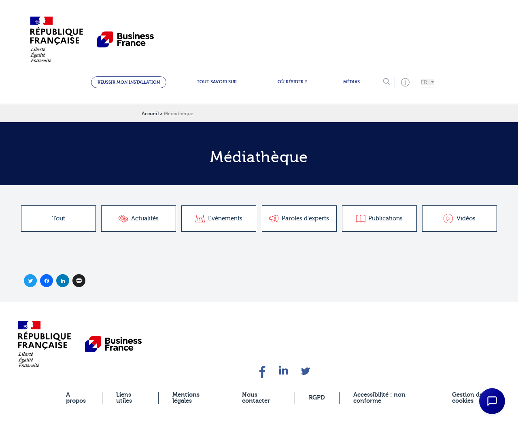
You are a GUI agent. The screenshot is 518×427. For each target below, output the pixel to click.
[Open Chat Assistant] (492, 401)
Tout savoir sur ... (219, 82)
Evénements (218, 218)
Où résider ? (292, 82)
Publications (379, 218)
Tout (58, 218)
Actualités (139, 218)
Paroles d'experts (299, 218)
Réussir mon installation (129, 82)
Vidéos (460, 218)
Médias (351, 82)
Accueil (150, 113)
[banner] (44, 344)
